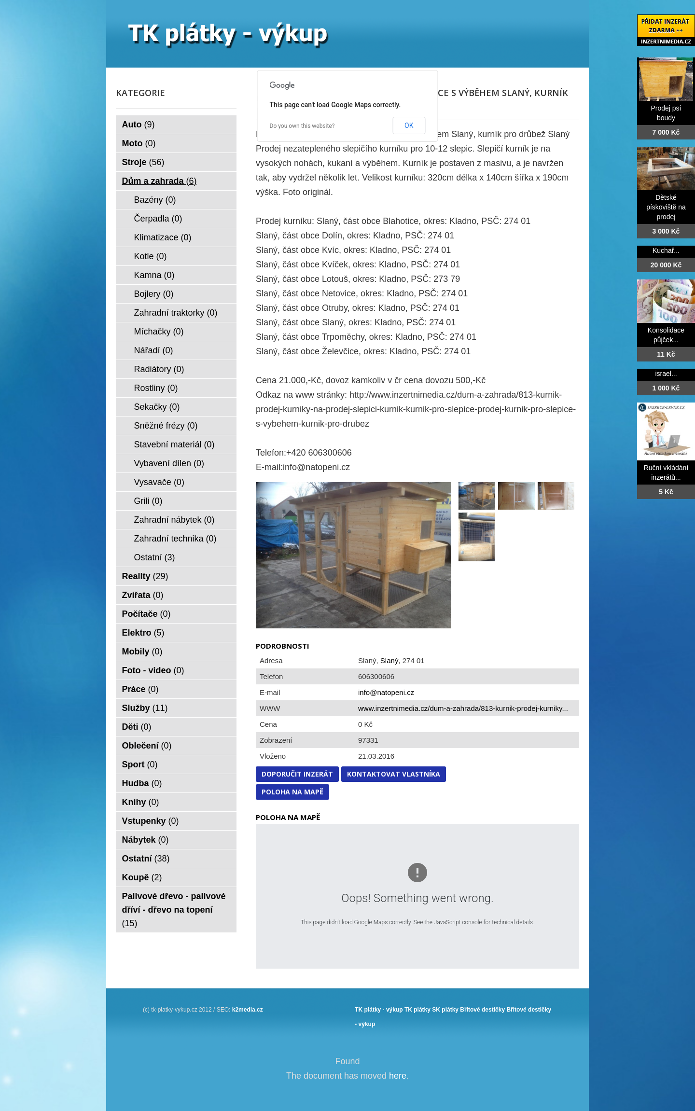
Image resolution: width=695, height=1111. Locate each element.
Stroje (143, 162)
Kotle (150, 256)
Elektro (143, 633)
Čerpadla (158, 218)
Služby (145, 708)
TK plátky (417, 1009)
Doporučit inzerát (297, 773)
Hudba (142, 783)
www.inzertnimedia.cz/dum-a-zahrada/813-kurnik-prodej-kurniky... (463, 708)
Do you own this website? (302, 126)
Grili (148, 501)
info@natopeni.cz (386, 692)
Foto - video (153, 670)
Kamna (154, 275)
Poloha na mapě (292, 791)
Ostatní (154, 557)
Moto (139, 143)
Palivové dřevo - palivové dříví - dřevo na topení (174, 909)
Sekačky (157, 407)
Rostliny (156, 388)
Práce (140, 689)
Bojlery (154, 294)
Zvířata (143, 595)
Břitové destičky (482, 1009)
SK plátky (445, 1009)
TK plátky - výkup (379, 1009)
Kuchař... (666, 250)
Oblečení (147, 745)
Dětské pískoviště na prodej (666, 207)
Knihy (140, 802)
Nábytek (145, 840)
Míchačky (159, 331)
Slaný (389, 660)
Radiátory (159, 369)
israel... (666, 373)
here (397, 1076)
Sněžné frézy (166, 426)
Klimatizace (163, 237)
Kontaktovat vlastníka (393, 773)
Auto (138, 124)
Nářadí (153, 350)
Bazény (155, 200)
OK (408, 125)
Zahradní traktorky (176, 313)
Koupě (142, 877)
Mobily (142, 651)
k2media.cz (247, 1009)
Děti (137, 727)
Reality (145, 576)
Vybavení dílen (169, 463)
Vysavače (159, 482)
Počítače (146, 614)
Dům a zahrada (159, 181)
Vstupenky (150, 821)
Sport (140, 764)
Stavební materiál (174, 444)
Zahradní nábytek (174, 520)
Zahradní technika (175, 538)
